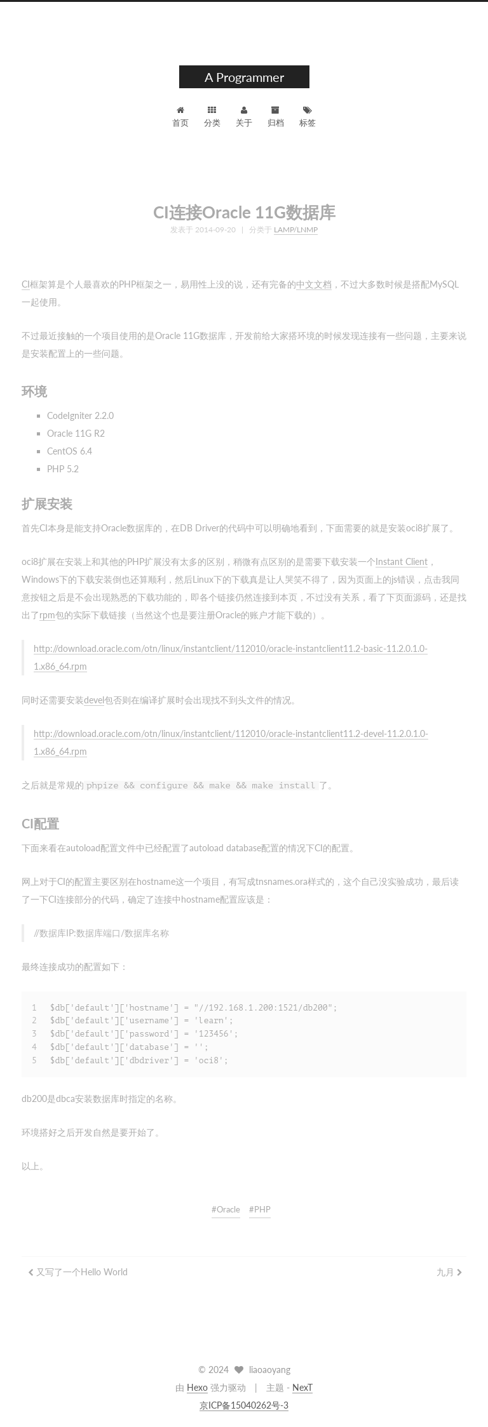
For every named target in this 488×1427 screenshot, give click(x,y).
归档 (276, 117)
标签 (307, 117)
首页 (180, 117)
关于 (244, 117)
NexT (302, 1387)
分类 (212, 117)
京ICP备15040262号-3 (244, 1405)
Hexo (197, 1387)
